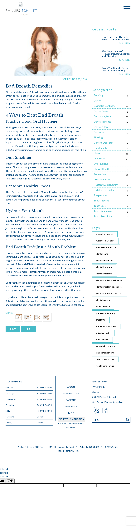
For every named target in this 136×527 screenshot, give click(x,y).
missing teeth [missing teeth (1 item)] (103, 332)
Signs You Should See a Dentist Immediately (115, 69)
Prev (13, 328)
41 (127, 159)
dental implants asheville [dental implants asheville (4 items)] (109, 280)
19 (127, 117)
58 (127, 106)
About (71, 387)
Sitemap (95, 391)
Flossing (98, 137)
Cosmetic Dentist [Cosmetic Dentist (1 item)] (105, 240)
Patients (71, 400)
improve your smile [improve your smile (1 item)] (106, 326)
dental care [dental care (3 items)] (102, 253)
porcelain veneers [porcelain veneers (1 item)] (105, 346)
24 (127, 185)
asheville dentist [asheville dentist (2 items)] (104, 234)
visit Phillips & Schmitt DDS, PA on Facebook (105, 410)
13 (127, 154)
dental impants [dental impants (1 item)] (104, 267)
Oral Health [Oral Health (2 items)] (102, 339)
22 (127, 175)
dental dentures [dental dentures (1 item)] (104, 260)
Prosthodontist (102, 179)
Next (29, 328)
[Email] (38, 317)
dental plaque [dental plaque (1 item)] (103, 300)
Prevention (100, 174)
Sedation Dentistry (104, 189)
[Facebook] (19, 317)
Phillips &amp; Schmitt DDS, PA (21, 8)
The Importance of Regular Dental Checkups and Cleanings (116, 54)
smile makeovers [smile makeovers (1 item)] (105, 352)
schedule (56, 297)
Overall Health (101, 168)
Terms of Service (99, 381)
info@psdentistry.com (68, 450)
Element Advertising (114, 402)
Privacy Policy (98, 386)
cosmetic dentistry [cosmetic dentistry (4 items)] (106, 247)
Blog (71, 413)
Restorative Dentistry (106, 184)
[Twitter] (28, 317)
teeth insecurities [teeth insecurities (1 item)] (105, 359)
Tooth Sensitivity (103, 216)
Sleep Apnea (100, 195)
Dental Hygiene (102, 116)
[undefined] (10, 481)
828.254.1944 (112, 447)
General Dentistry (103, 142)
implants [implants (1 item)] (100, 319)
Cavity (97, 100)
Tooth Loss (100, 205)
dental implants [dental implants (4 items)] (104, 273)
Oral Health (100, 158)
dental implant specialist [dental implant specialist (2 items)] (109, 286)
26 (127, 122)
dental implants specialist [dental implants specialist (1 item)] (109, 293)
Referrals (71, 406)
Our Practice (71, 393)
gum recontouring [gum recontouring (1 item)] (105, 313)
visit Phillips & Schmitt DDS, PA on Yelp (96, 410)
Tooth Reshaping (103, 211)
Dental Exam (101, 111)
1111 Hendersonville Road (61, 447)
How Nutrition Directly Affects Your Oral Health (115, 38)
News (97, 153)
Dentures (99, 132)
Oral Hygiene (101, 163)
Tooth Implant (101, 200)
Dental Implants (102, 121)
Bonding (98, 95)
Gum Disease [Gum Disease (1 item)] (103, 306)
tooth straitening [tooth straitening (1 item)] (105, 365)
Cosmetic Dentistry (104, 105)
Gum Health (100, 147)
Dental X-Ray (101, 126)
